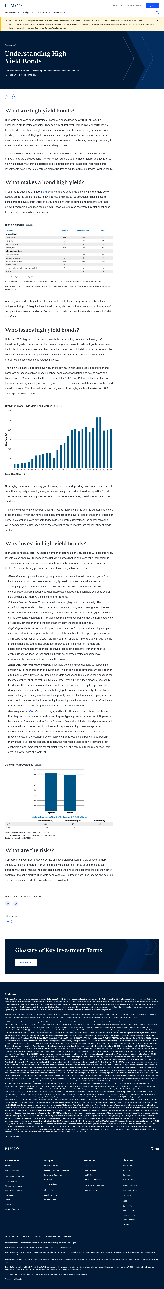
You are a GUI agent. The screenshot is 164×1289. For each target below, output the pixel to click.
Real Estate (9, 1204)
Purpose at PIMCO (130, 1195)
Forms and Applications (93, 1180)
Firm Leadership (129, 1180)
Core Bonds (9, 1195)
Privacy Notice (11, 1236)
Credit (8, 921)
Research (48, 1180)
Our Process (127, 1175)
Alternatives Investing (13, 1186)
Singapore (118, 6)
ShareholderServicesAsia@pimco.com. (50, 28)
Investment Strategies (53, 1175)
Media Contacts (129, 1220)
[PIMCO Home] (13, 5)
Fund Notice (88, 1175)
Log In (152, 5)
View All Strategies (12, 1209)
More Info (30, 225)
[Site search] (157, 14)
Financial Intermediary (134, 6)
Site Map (67, 1236)
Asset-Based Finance (13, 1191)
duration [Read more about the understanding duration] (29, 711)
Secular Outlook (50, 1195)
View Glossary (26, 962)
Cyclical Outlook (50, 1200)
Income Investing (12, 1181)
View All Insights (50, 1184)
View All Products (12, 1170)
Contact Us (127, 1206)
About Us (126, 1170)
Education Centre (90, 1191)
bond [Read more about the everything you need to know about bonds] (44, 191)
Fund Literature (90, 1170)
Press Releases (129, 1215)
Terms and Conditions (31, 1236)
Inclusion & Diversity (131, 1191)
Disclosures (12, 994)
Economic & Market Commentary (57, 1170)
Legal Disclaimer (52, 1236)
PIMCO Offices (128, 1211)
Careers (126, 1224)
